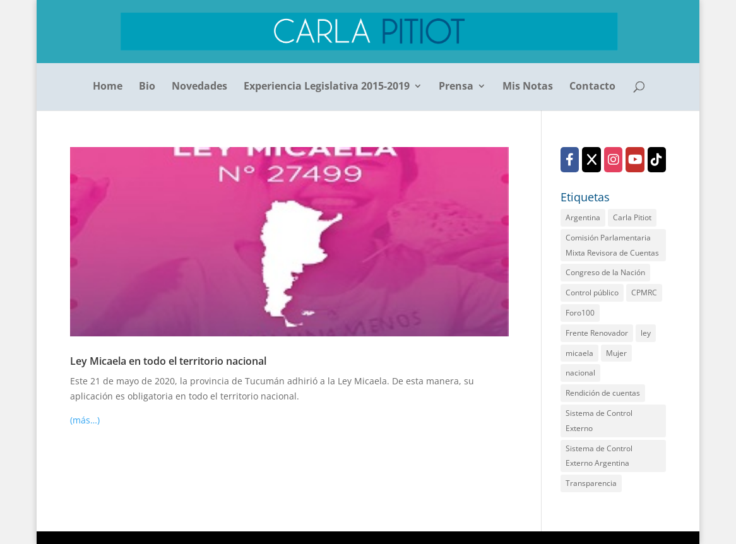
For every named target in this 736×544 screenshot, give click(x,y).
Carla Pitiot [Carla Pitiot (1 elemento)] (632, 217)
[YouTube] (635, 159)
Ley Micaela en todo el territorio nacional (168, 361)
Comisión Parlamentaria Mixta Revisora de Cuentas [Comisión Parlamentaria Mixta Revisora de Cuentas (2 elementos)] (612, 245)
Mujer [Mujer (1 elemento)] (616, 353)
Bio (147, 87)
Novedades (199, 87)
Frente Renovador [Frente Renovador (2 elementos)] (597, 333)
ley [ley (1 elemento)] (646, 333)
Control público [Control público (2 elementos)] (592, 292)
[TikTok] (657, 159)
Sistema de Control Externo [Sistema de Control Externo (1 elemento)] (599, 421)
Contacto (592, 87)
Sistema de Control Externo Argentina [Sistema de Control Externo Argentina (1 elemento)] (599, 456)
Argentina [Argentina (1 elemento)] (583, 217)
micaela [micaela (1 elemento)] (579, 353)
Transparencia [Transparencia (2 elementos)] (591, 483)
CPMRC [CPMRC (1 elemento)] (644, 292)
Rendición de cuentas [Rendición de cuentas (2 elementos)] (603, 392)
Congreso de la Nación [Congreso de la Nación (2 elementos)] (605, 272)
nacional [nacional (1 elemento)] (580, 372)
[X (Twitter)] (591, 159)
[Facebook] (570, 159)
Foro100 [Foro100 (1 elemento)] (580, 312)
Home (107, 87)
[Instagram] (613, 159)
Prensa (456, 87)
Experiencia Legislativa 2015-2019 (327, 87)
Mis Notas (527, 87)
